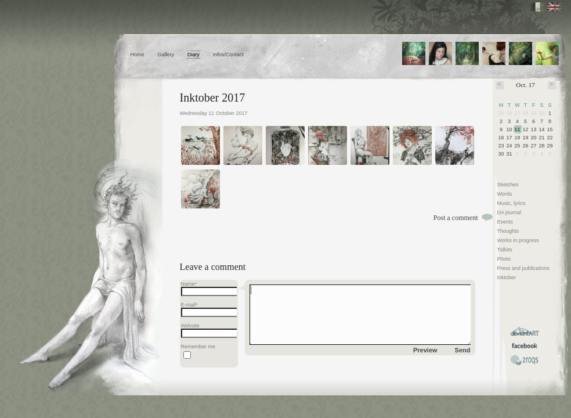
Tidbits (504, 250)
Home (137, 54)
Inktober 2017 (212, 97)
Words (504, 194)
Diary (193, 54)
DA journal (509, 212)
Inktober (506, 277)
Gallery (165, 54)
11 (518, 129)
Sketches (508, 185)
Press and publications (523, 268)
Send (463, 350)
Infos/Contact (228, 54)
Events (505, 222)
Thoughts (508, 231)
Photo (504, 259)
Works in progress (518, 240)
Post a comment (455, 218)
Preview (425, 350)
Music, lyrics (511, 203)
